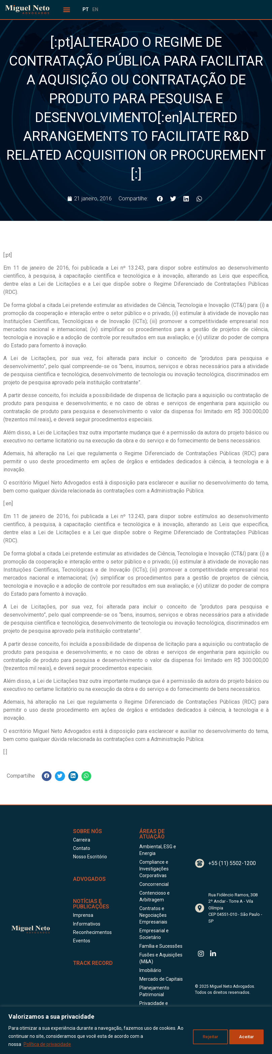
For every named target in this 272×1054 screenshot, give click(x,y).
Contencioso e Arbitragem (154, 896)
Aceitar (246, 1036)
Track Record (93, 963)
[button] (66, 9)
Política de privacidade (47, 1044)
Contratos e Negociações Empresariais (153, 915)
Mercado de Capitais (161, 979)
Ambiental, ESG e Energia (157, 850)
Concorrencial (154, 884)
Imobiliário (150, 970)
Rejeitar (207, 1036)
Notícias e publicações (91, 904)
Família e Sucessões (160, 946)
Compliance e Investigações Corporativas (154, 868)
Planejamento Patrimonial (154, 991)
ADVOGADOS (89, 879)
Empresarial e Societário (154, 934)
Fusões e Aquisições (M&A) (160, 958)
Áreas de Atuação (152, 834)
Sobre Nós (87, 831)
